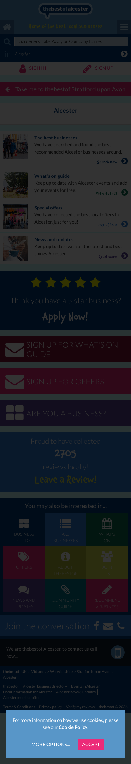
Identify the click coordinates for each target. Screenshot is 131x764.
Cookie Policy (73, 727)
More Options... (50, 744)
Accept (91, 744)
